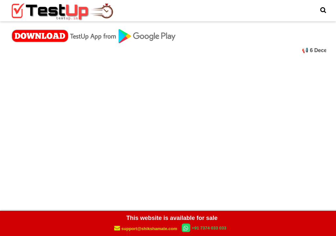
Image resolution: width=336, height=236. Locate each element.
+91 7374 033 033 (204, 228)
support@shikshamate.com (146, 228)
